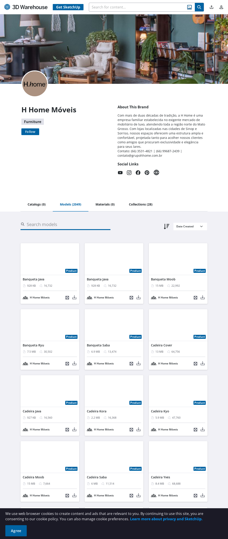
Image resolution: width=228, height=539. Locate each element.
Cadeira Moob (33, 477)
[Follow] (30, 131)
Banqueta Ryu (33, 345)
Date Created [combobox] (184, 226)
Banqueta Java (33, 279)
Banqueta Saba (98, 345)
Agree (16, 530)
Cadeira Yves (160, 477)
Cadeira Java (32, 411)
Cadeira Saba (97, 477)
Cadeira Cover (161, 345)
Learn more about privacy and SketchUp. (166, 518)
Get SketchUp (68, 7)
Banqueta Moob (163, 279)
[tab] (36, 205)
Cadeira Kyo (160, 411)
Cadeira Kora (96, 411)
